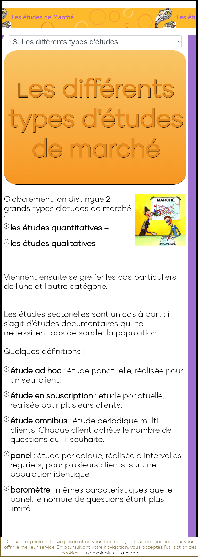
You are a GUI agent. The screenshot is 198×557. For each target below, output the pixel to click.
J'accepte (129, 552)
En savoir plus (98, 552)
